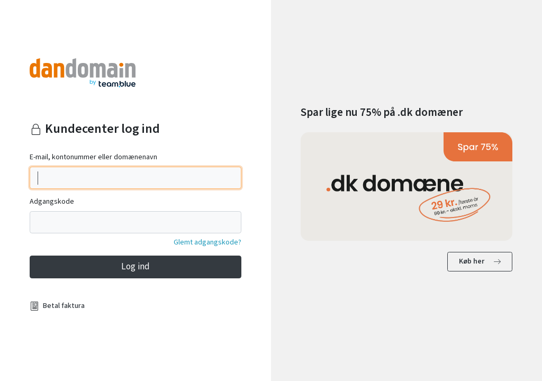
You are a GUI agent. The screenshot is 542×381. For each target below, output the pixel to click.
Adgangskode (52, 201)
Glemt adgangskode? (207, 242)
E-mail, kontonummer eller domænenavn (93, 157)
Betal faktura (64, 306)
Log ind (135, 266)
